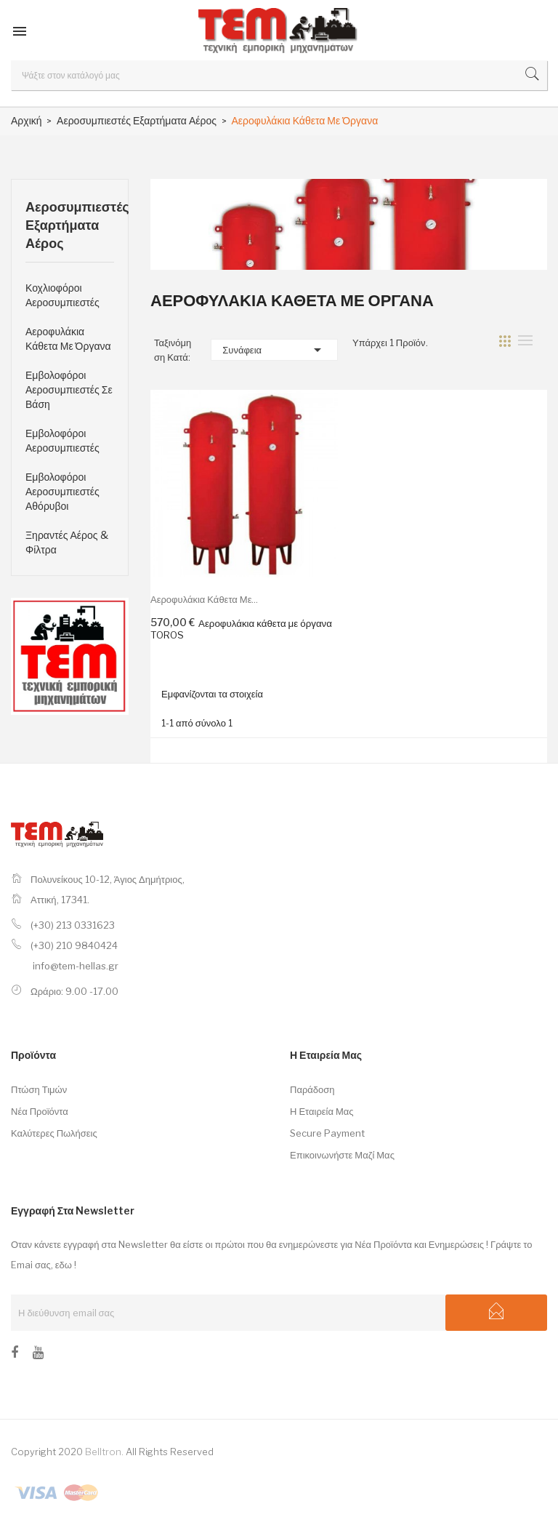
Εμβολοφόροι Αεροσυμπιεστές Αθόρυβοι (62, 491)
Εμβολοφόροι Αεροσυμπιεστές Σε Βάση (69, 389)
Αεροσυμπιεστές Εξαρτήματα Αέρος (69, 225)
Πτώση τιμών (39, 1089)
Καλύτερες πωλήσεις (54, 1133)
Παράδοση (312, 1089)
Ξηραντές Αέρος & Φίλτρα (66, 542)
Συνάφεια (274, 350)
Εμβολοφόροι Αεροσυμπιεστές (62, 440)
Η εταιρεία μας (322, 1111)
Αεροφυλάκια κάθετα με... (204, 599)
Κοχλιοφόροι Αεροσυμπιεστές (62, 294)
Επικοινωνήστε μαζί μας (342, 1155)
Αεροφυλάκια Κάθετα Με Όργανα (68, 338)
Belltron (103, 1451)
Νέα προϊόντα (39, 1111)
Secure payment (327, 1133)
